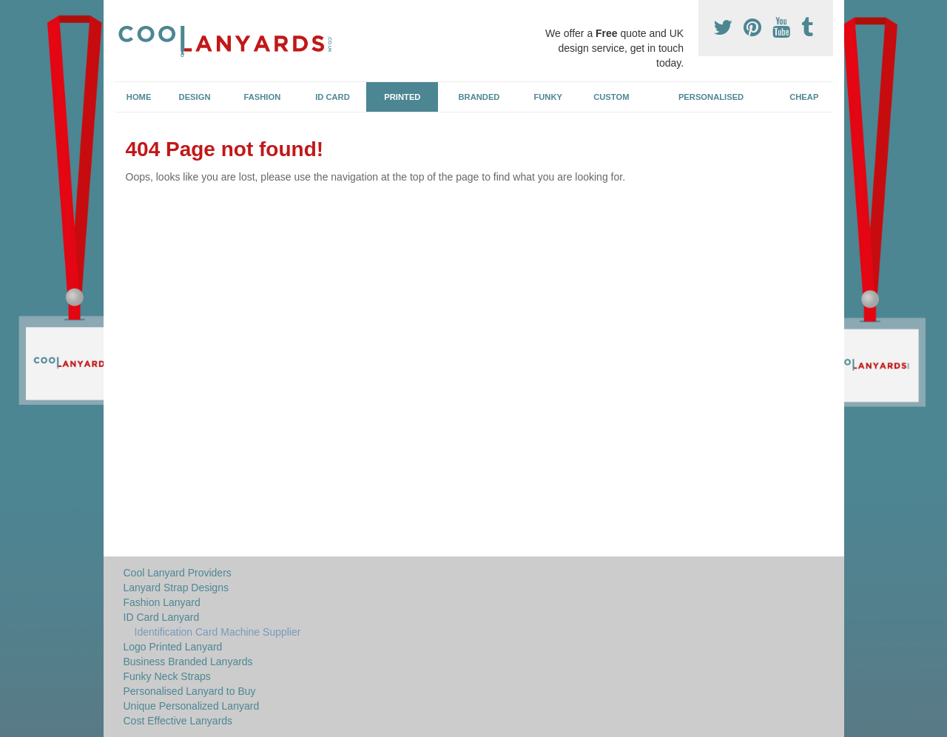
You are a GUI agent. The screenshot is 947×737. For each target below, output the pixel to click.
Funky (547, 96)
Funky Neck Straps (167, 676)
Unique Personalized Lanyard (192, 706)
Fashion (262, 96)
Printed (402, 96)
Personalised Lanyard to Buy (190, 691)
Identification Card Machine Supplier (218, 632)
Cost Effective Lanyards (178, 721)
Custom (611, 96)
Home (139, 96)
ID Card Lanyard (162, 617)
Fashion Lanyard (162, 602)
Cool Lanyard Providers (178, 573)
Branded (479, 96)
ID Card (332, 96)
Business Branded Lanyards (188, 661)
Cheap (803, 96)
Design (195, 96)
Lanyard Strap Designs (176, 587)
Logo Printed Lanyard (173, 647)
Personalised (711, 96)
